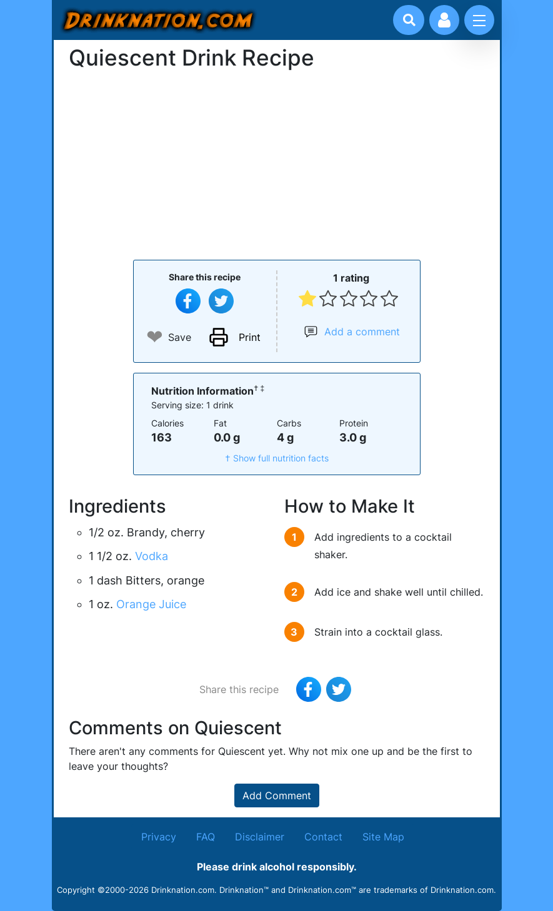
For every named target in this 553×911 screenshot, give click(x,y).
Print (250, 337)
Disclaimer (259, 836)
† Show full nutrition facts (277, 458)
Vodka (151, 556)
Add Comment (276, 795)
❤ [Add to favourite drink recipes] (154, 337)
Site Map (383, 836)
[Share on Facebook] (188, 300)
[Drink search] (409, 20)
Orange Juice (151, 604)
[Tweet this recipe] (221, 300)
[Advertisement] (277, 163)
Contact (323, 836)
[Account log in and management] (444, 20)
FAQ (205, 836)
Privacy (158, 836)
